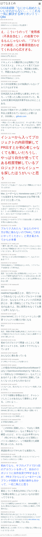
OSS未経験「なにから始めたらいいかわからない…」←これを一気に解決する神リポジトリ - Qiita (20, 12)
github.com (21, 116)
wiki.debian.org (33, 519)
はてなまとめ (8, 3)
